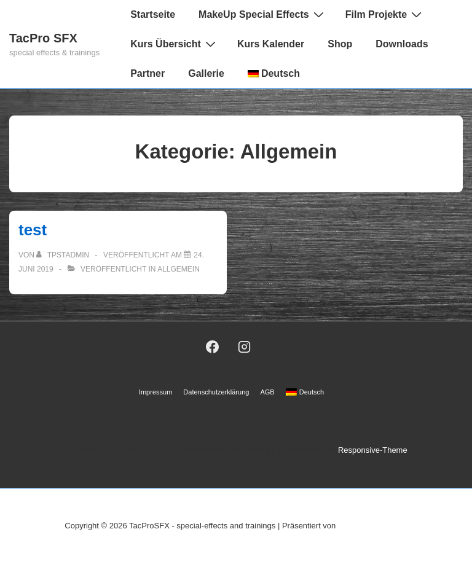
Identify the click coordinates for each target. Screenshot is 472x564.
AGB (267, 392)
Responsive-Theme (372, 450)
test (32, 230)
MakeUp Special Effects (263, 14)
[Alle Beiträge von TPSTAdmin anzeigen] (63, 255)
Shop (340, 44)
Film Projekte (385, 14)
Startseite (152, 14)
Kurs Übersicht (174, 43)
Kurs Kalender (270, 44)
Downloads (402, 44)
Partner (147, 73)
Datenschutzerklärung (216, 392)
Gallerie (206, 73)
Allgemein (178, 269)
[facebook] (212, 346)
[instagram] (244, 346)
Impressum (155, 392)
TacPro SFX (43, 38)
